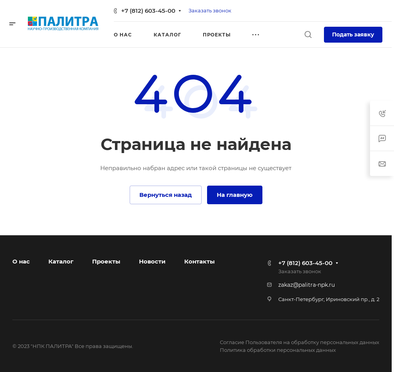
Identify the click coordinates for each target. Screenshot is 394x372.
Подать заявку (353, 34)
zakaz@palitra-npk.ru (306, 284)
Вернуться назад (165, 194)
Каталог (61, 261)
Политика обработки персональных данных (278, 350)
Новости (152, 261)
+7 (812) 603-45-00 (148, 10)
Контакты (199, 261)
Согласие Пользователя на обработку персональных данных (299, 342)
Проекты (106, 261)
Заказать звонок (209, 10)
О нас (21, 261)
